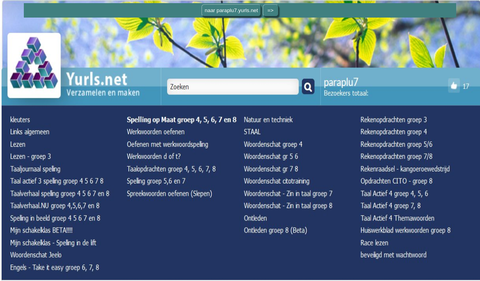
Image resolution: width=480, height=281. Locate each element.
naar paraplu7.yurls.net (231, 10)
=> (271, 10)
